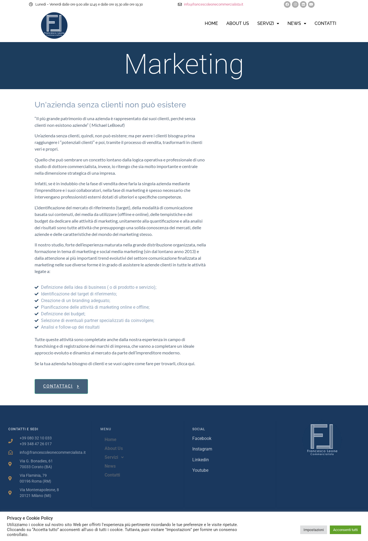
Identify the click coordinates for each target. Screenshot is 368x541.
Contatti (325, 23)
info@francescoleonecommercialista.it (213, 4)
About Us (237, 23)
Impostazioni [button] (314, 530)
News (296, 23)
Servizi (268, 23)
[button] (268, 23)
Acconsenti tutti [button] (345, 530)
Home (211, 23)
